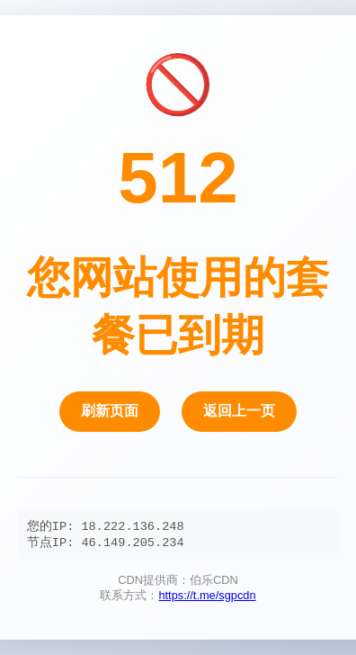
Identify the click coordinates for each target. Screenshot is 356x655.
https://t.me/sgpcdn (206, 598)
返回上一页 (239, 409)
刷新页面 (109, 409)
